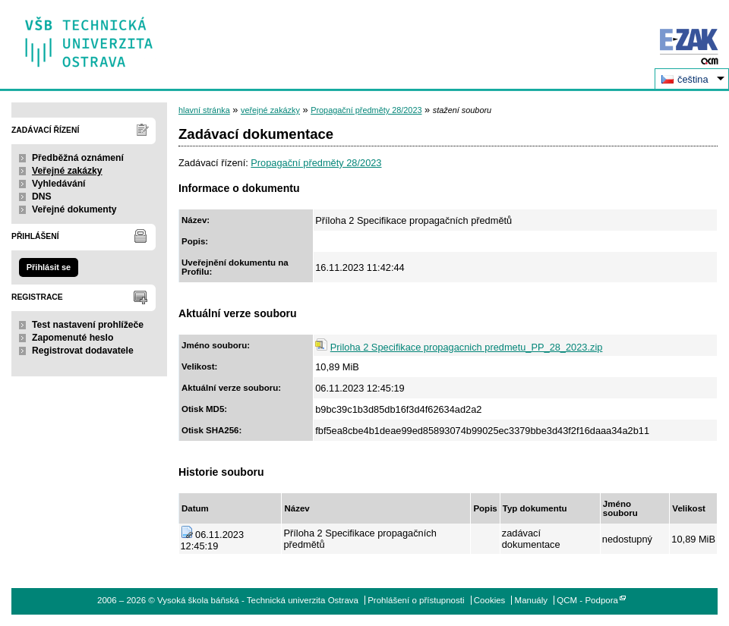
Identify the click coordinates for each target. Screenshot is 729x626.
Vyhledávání (59, 183)
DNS (42, 196)
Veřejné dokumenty (74, 209)
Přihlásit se (49, 267)
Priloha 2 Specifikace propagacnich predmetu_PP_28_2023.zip (466, 347)
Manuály (531, 600)
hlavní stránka (204, 110)
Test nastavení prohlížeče (88, 324)
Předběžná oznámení (78, 158)
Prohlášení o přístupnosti (416, 600)
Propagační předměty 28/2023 (366, 110)
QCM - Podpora (587, 600)
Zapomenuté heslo (72, 337)
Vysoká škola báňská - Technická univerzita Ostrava (89, 37)
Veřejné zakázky (67, 170)
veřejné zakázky (270, 110)
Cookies (490, 600)
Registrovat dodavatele (83, 350)
